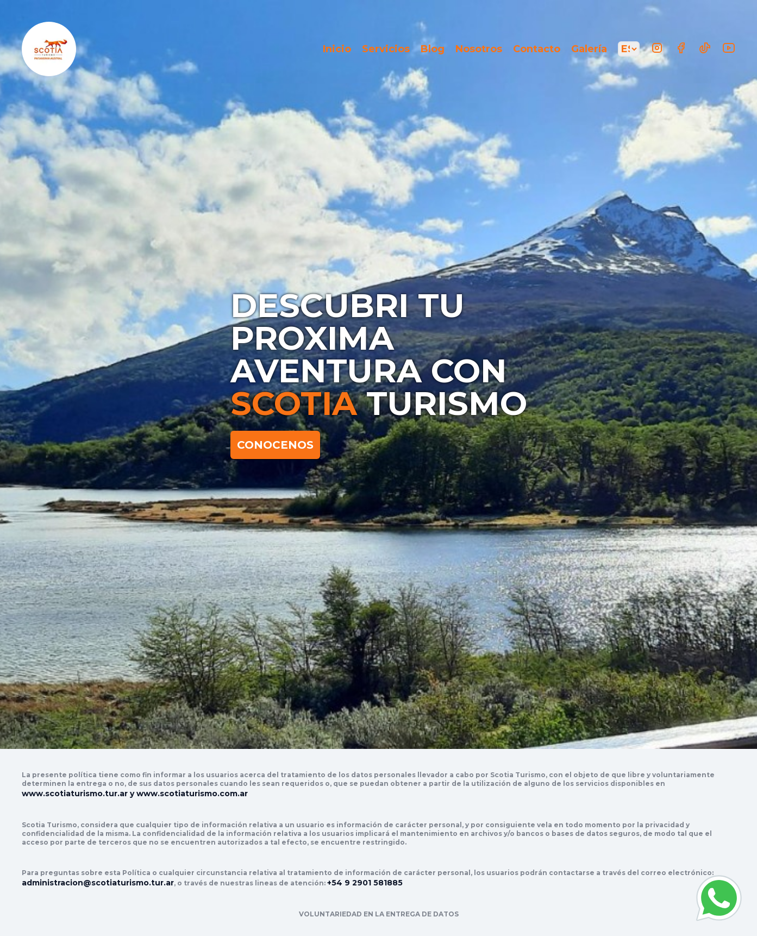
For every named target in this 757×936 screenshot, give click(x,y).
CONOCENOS (275, 444)
